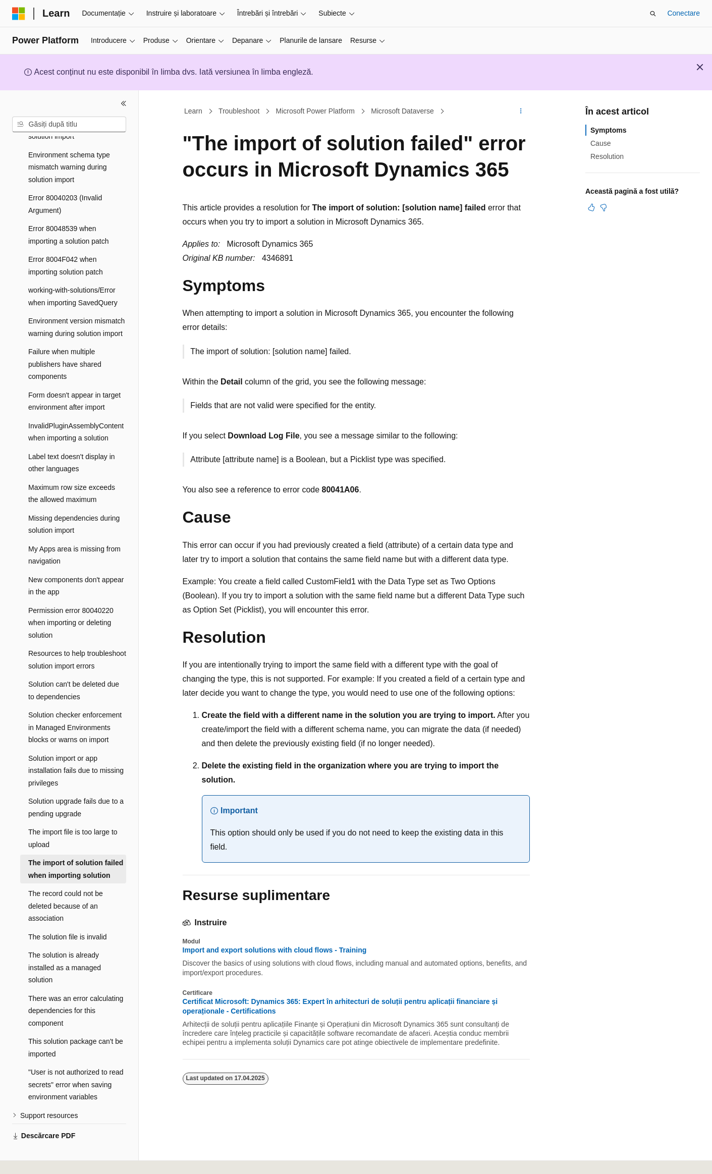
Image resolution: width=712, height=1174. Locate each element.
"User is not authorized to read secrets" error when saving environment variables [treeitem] (76, 1060)
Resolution (607, 156)
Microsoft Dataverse (402, 111)
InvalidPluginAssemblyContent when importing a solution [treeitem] (76, 408)
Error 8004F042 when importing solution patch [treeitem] (65, 242)
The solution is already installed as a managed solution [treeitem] (64, 943)
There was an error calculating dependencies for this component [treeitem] (75, 987)
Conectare (683, 13)
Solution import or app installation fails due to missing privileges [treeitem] (76, 747)
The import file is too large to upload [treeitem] (73, 814)
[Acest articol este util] (591, 207)
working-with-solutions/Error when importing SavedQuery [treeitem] (73, 272)
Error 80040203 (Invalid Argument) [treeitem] (65, 180)
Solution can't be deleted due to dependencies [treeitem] (73, 666)
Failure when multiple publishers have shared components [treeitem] (64, 340)
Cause (600, 143)
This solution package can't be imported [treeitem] (75, 1024)
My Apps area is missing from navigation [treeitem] (74, 531)
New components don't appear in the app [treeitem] (76, 562)
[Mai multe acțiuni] (520, 111)
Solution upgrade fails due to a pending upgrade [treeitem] (76, 783)
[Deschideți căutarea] (653, 14)
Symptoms (608, 130)
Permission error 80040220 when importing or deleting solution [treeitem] (71, 599)
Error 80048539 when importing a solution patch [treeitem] (68, 211)
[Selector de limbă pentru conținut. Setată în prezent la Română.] (36, 1157)
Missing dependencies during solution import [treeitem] (74, 500)
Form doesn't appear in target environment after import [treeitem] (74, 377)
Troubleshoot (238, 111)
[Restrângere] (123, 103)
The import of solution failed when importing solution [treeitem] (75, 845)
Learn (193, 111)
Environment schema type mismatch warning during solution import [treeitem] (69, 143)
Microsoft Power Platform (315, 111)
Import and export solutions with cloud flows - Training (275, 950)
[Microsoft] (18, 13)
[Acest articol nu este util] (603, 207)
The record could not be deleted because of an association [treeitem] (65, 882)
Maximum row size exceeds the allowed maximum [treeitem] (71, 470)
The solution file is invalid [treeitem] (67, 913)
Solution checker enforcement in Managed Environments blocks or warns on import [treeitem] (75, 703)
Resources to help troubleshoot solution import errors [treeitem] (77, 636)
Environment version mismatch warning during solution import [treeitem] (76, 303)
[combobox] (69, 125)
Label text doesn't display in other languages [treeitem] (71, 439)
